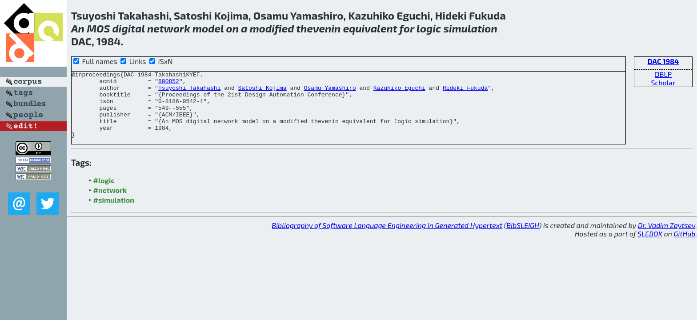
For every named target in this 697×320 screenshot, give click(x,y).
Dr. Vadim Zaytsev (666, 238)
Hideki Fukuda (465, 92)
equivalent (370, 28)
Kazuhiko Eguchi (399, 92)
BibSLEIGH (522, 238)
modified (272, 28)
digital (128, 28)
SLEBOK (649, 247)
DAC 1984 (663, 61)
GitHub (685, 247)
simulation (470, 28)
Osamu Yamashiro (330, 92)
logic (429, 28)
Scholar (663, 82)
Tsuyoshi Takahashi (189, 92)
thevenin (318, 28)
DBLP (663, 74)
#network (110, 203)
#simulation (113, 213)
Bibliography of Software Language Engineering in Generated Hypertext (387, 238)
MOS (98, 28)
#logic (104, 193)
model (208, 28)
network (168, 28)
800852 (168, 84)
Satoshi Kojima (262, 92)
